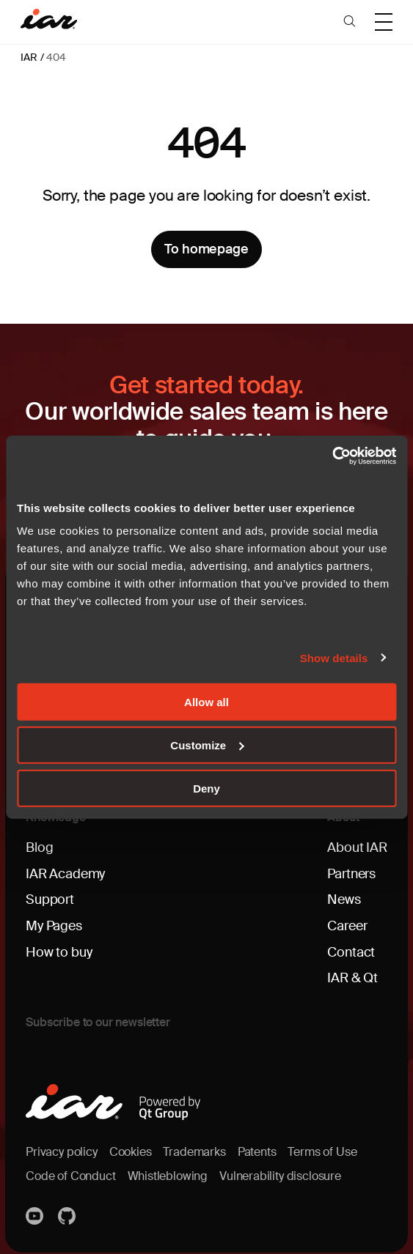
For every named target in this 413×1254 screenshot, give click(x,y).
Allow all (206, 702)
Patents (257, 1146)
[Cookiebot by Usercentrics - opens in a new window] (332, 456)
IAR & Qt (352, 973)
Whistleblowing (167, 1170)
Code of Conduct (70, 1170)
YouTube (36, 1210)
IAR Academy (65, 871)
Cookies (130, 1146)
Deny (206, 788)
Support (50, 896)
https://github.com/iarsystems (68, 1210)
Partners (351, 871)
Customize (207, 744)
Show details (334, 657)
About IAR (357, 845)
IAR (29, 57)
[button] (349, 22)
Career (347, 922)
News (343, 896)
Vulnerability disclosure (280, 1170)
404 (55, 57)
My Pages (54, 922)
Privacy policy (61, 1146)
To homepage (206, 249)
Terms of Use (322, 1146)
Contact (351, 948)
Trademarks (194, 1146)
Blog (39, 845)
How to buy (59, 948)
